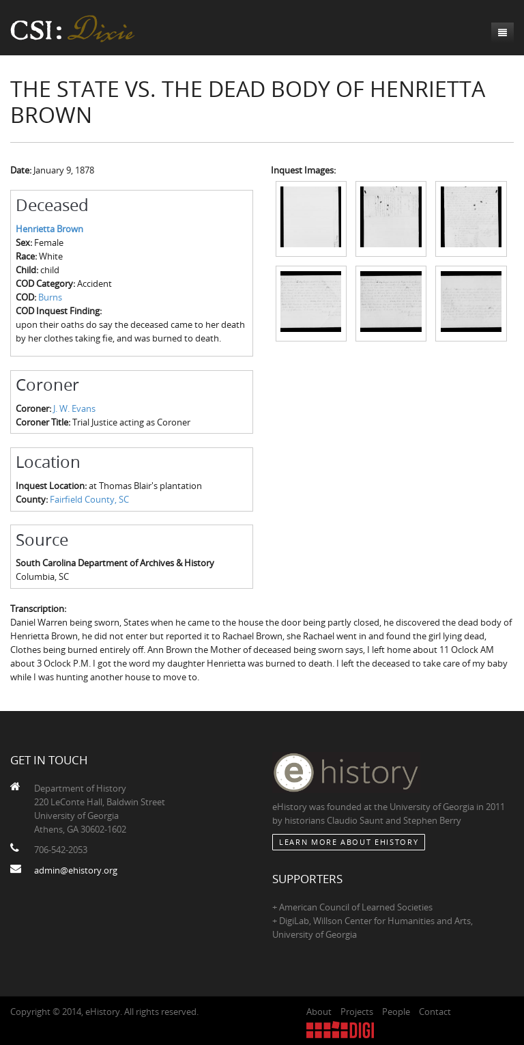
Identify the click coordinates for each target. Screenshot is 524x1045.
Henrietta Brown (49, 229)
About (319, 1011)
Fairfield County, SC (89, 499)
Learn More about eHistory (348, 842)
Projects (356, 1011)
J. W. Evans (74, 408)
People (396, 1011)
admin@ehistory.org (75, 870)
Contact (435, 1011)
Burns (50, 297)
